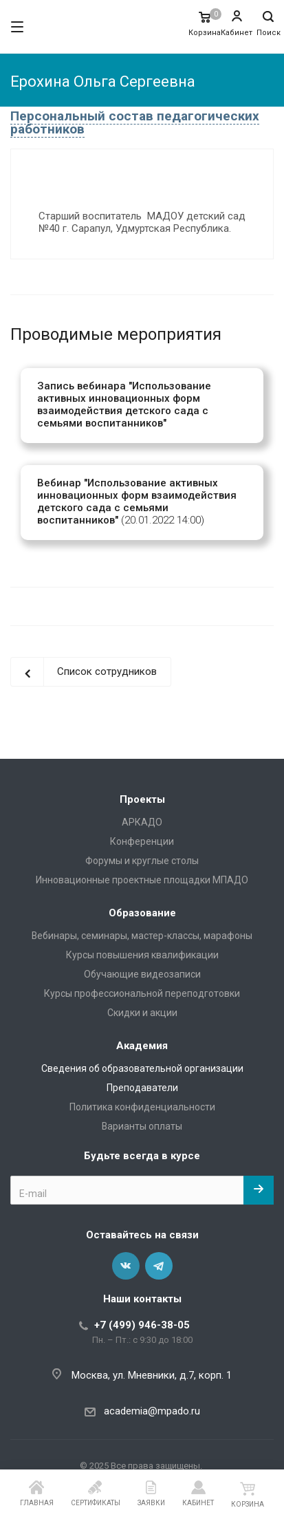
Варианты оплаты (142, 1126)
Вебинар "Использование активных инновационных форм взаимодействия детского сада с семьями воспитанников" (137, 501)
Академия (142, 1045)
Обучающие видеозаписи (142, 974)
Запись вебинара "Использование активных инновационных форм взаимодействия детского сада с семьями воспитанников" (124, 404)
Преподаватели (142, 1087)
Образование (142, 913)
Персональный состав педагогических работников (134, 122)
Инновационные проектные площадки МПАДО (142, 879)
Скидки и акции (142, 1012)
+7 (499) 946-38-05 (142, 1325)
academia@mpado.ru (152, 1411)
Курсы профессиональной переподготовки (142, 993)
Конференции (142, 841)
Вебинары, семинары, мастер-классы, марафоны (142, 935)
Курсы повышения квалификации (142, 954)
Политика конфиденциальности (142, 1106)
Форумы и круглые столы (142, 860)
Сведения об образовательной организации (142, 1068)
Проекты (142, 799)
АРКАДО (142, 822)
